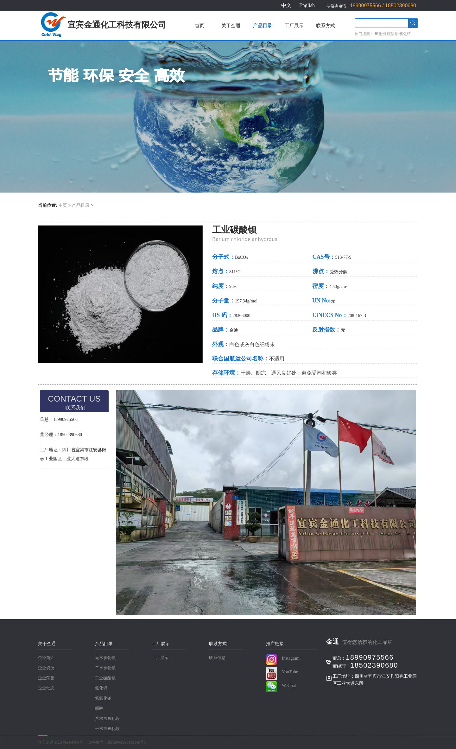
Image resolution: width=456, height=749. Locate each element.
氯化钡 (380, 34)
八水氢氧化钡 (107, 718)
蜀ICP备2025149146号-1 (127, 742)
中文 (286, 5)
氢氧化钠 (103, 698)
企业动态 (46, 688)
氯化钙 (405, 34)
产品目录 (262, 25)
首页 (199, 25)
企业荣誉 (46, 678)
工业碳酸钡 (105, 678)
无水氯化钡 (105, 658)
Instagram (291, 658)
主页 (62, 205)
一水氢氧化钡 (107, 729)
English (307, 5)
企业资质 (46, 668)
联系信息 (217, 658)
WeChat (289, 685)
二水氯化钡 (105, 668)
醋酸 (99, 708)
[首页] (52, 35)
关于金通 (230, 25)
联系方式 (325, 25)
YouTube (290, 672)
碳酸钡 (392, 34)
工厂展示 (294, 25)
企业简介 (46, 658)
